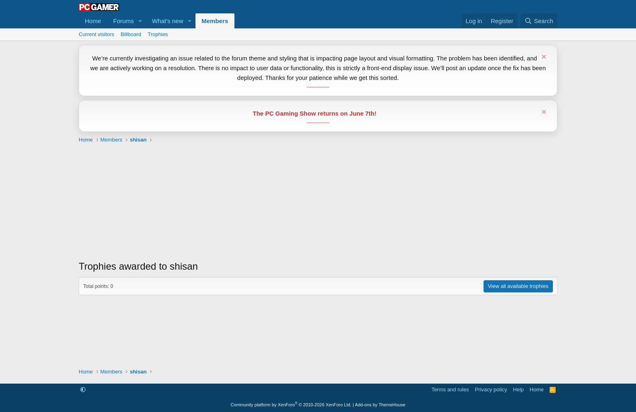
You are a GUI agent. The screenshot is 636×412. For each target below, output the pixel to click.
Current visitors (96, 34)
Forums (123, 20)
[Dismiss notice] (542, 58)
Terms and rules (450, 389)
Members (215, 20)
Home (93, 20)
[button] (140, 20)
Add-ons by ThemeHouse (380, 404)
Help (518, 389)
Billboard (130, 34)
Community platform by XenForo (291, 404)
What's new (167, 20)
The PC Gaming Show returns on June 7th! (314, 113)
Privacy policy (491, 389)
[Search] (538, 20)
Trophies (158, 34)
